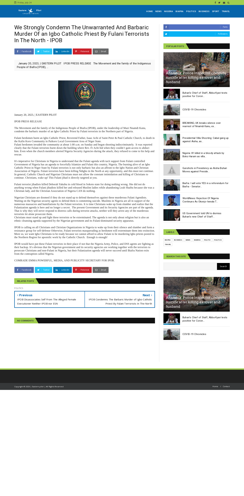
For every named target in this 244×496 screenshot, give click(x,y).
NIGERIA (168, 11)
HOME (149, 11)
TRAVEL (226, 11)
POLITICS (191, 11)
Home (215, 386)
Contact (226, 386)
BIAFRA (179, 11)
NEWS (158, 11)
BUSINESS (204, 11)
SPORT (215, 11)
